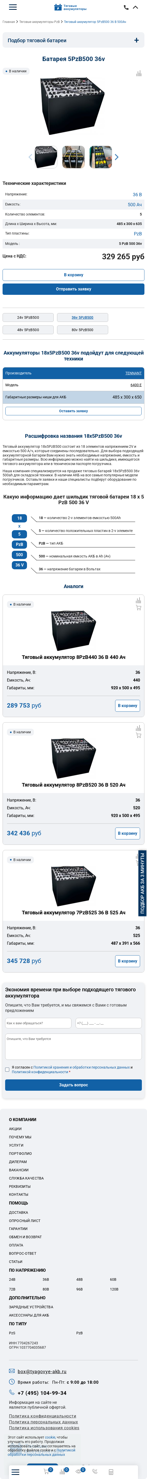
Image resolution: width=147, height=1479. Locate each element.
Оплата (16, 1245)
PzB (138, 233)
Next (117, 157)
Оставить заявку (73, 411)
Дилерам (18, 1162)
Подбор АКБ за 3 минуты (142, 883)
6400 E (136, 385)
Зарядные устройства (31, 1307)
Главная (9, 22)
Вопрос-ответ (22, 1253)
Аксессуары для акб (29, 1315)
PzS (12, 1333)
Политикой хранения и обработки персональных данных (81, 1067)
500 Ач (135, 204)
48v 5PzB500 (28, 330)
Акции (15, 1129)
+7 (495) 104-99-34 (126, 7)
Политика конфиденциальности (42, 1416)
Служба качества (26, 1178)
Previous (30, 157)
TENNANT (133, 373)
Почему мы (20, 1137)
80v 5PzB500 (83, 330)
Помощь (18, 1203)
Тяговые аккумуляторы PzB (39, 22)
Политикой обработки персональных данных (41, 1452)
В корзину (73, 274)
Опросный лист (24, 1221)
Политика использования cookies (44, 1427)
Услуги (16, 1145)
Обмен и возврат (25, 1237)
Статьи (15, 1262)
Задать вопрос (73, 1084)
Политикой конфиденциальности (40, 1072)
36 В (137, 194)
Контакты (18, 1194)
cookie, (50, 1437)
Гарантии (18, 1229)
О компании (22, 1119)
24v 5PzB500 (28, 317)
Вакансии (19, 1170)
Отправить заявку (73, 289)
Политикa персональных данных (43, 1422)
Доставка (18, 1212)
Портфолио (20, 1153)
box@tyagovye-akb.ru (42, 1371)
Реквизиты (20, 1186)
